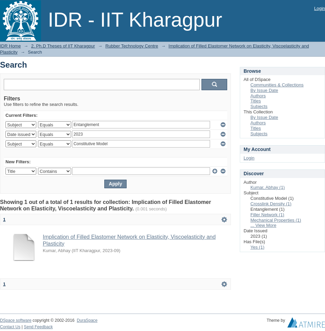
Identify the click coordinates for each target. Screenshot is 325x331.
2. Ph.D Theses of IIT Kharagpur (63, 46)
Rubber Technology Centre (131, 46)
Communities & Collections (276, 84)
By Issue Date (264, 90)
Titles (255, 101)
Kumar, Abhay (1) (267, 187)
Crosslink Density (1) (270, 203)
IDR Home (10, 46)
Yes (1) (257, 247)
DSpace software (15, 320)
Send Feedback (38, 327)
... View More (263, 225)
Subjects (259, 106)
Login (319, 8)
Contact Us (10, 327)
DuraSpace (87, 320)
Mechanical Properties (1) (275, 220)
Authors (258, 95)
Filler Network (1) (267, 214)
